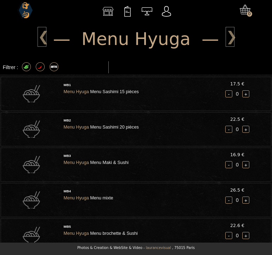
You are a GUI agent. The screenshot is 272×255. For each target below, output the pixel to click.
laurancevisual (158, 248)
